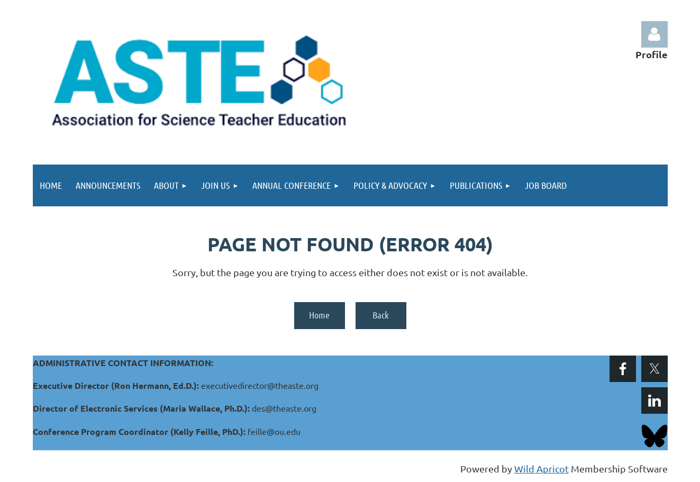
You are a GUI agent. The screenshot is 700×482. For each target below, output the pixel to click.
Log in (654, 34)
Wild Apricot (541, 468)
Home (319, 315)
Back (380, 315)
